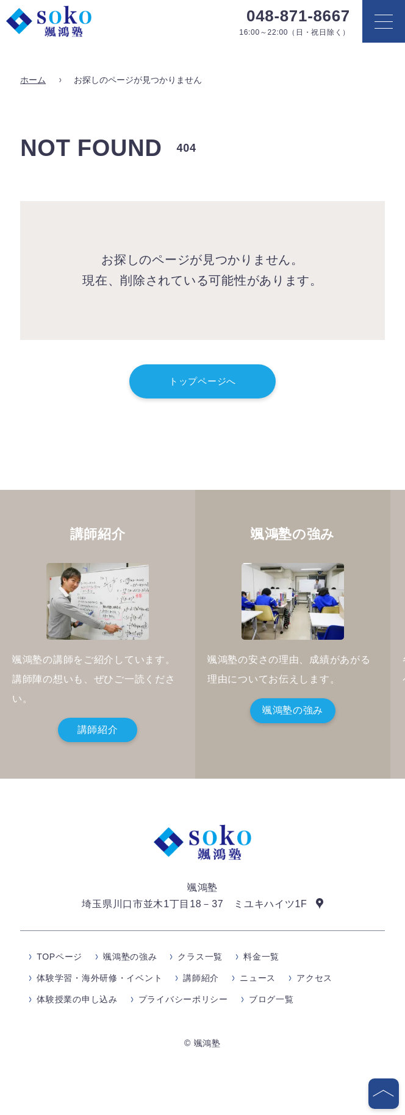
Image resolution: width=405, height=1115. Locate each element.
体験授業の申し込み (77, 999)
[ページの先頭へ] (383, 1093)
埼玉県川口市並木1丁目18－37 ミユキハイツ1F (194, 903)
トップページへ (202, 381)
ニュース (258, 978)
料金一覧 (261, 956)
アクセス (314, 978)
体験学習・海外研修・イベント (99, 978)
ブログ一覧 (271, 999)
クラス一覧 (200, 956)
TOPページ (59, 956)
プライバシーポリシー (183, 999)
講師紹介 (97, 729)
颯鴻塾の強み (292, 710)
